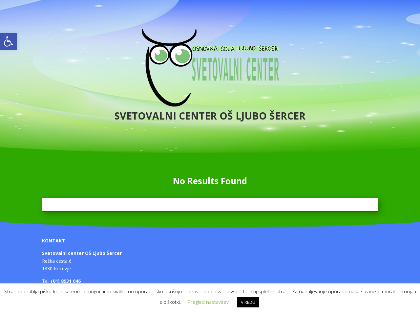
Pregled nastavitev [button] (208, 302)
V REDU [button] (248, 302)
